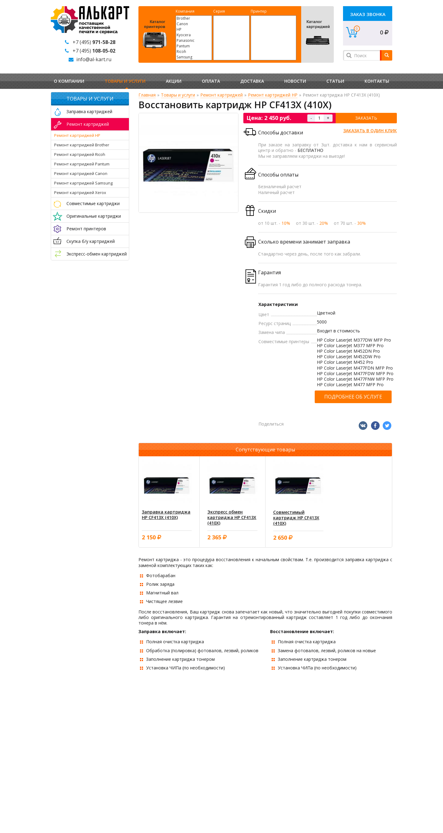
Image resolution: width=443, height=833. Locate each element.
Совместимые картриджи (93, 203)
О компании (69, 81)
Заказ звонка (367, 14)
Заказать (366, 118)
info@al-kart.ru (93, 59)
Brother (194, 18)
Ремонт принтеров (86, 229)
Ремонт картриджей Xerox (80, 192)
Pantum (194, 46)
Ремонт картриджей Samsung (83, 183)
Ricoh (194, 51)
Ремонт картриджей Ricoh (79, 154)
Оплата (211, 81)
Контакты (377, 81)
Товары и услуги (125, 81)
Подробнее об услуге (353, 396)
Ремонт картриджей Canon (80, 173)
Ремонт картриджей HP (77, 135)
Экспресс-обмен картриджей (96, 254)
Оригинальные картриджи (93, 216)
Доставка (252, 81)
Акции (174, 81)
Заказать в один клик (370, 130)
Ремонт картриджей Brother (81, 145)
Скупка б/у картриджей (90, 241)
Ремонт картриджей (87, 124)
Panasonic (194, 40)
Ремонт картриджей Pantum (82, 164)
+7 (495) (94, 42)
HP (194, 29)
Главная (147, 95)
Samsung (194, 57)
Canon (194, 24)
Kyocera (194, 35)
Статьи (335, 81)
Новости (295, 81)
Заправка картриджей (89, 111)
